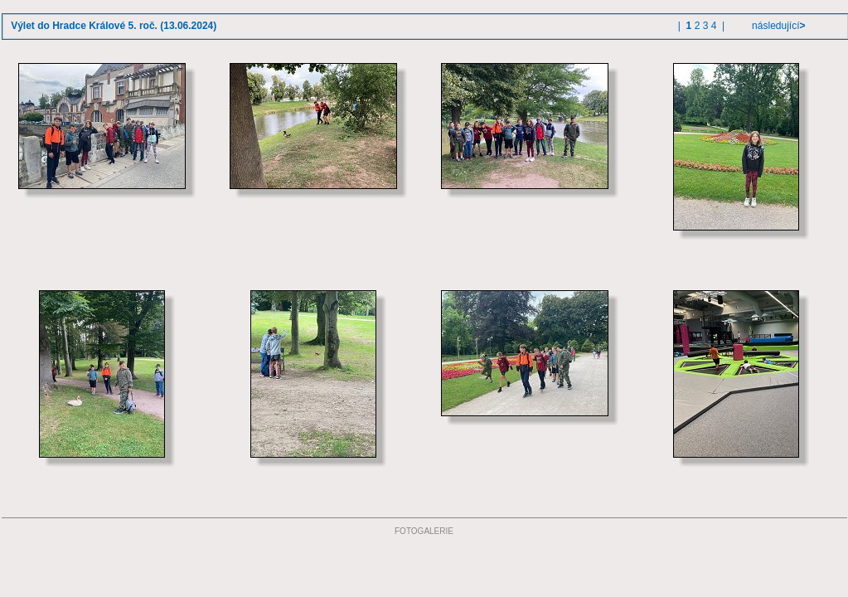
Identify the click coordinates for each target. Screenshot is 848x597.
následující (777, 26)
